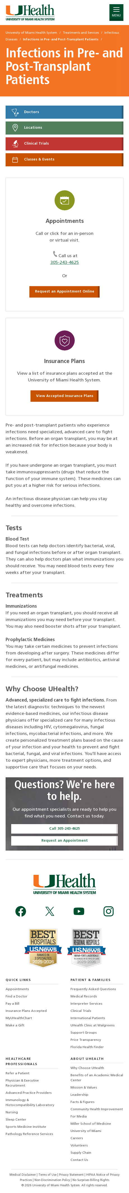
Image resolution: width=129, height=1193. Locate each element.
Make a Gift (15, 1025)
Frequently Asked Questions (93, 989)
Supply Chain (81, 1153)
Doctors (25, 112)
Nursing (12, 1112)
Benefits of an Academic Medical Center (97, 1078)
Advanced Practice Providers (29, 1093)
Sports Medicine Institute (26, 1127)
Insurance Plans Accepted (26, 1011)
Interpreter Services (86, 1003)
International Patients (88, 1018)
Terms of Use (47, 1175)
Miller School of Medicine (91, 1124)
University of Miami (86, 1131)
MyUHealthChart (19, 1018)
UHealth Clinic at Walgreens (93, 1025)
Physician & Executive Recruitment (22, 1083)
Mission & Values (84, 1087)
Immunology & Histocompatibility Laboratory (30, 1103)
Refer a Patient (17, 1073)
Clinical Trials (30, 144)
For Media (79, 1116)
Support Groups (84, 1032)
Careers (77, 1138)
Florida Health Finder (87, 1047)
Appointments (17, 989)
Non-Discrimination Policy (52, 1180)
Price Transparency (86, 1040)
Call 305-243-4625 (64, 829)
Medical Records (84, 996)
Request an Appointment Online (64, 291)
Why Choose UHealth (87, 1068)
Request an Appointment (64, 841)
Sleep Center (16, 1119)
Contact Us (79, 1160)
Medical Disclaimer (23, 1175)
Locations (26, 128)
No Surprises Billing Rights (90, 1180)
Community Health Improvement (97, 1109)
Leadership (79, 1095)
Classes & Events (32, 159)
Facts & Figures (83, 1102)
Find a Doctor (16, 996)
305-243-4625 (64, 262)
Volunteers (79, 1145)
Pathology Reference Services (29, 1134)
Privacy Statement (72, 1175)
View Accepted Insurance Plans (64, 396)
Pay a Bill (12, 1003)
